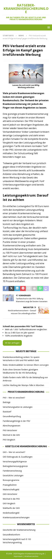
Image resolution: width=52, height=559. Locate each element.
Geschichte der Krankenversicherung (19, 530)
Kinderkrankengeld (11, 512)
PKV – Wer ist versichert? (14, 397)
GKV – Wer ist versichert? (14, 452)
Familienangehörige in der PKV (16, 421)
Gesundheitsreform (11, 534)
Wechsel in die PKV (11, 498)
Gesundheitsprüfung (12, 416)
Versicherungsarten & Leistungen (17, 407)
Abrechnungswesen (11, 425)
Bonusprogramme (11, 480)
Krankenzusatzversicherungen (16, 517)
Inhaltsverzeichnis (31, 556)
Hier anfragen (12, 342)
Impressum (18, 556)
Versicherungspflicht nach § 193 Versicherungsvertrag (17, 541)
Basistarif (7, 411)
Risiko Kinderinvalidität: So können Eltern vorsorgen (26, 365)
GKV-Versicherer (10, 494)
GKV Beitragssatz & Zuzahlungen (17, 456)
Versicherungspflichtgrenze (15, 461)
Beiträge (6, 402)
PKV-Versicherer (10, 430)
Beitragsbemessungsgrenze (15, 466)
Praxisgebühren (10, 485)
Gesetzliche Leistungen (13, 475)
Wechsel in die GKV (11, 435)
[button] (48, 27)
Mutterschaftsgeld (11, 489)
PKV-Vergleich (9, 439)
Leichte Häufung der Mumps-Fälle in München (23, 385)
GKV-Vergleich (9, 503)
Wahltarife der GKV (11, 508)
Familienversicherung (12, 470)
